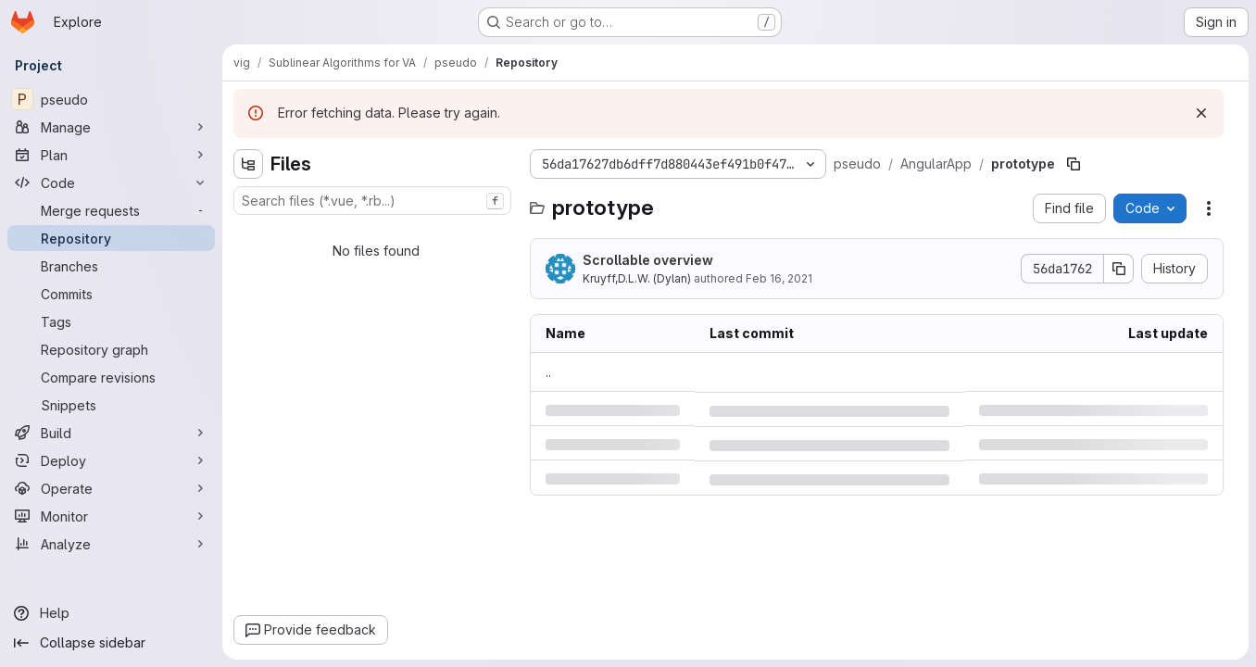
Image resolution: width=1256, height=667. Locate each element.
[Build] (111, 433)
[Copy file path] (1073, 164)
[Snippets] (111, 405)
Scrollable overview (648, 260)
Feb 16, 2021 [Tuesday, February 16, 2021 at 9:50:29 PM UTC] (779, 278)
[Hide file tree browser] (248, 164)
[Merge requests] (111, 210)
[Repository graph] (111, 349)
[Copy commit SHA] (1119, 268)
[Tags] (111, 321)
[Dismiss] (1201, 113)
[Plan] (111, 155)
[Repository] (111, 238)
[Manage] (111, 127)
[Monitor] (111, 516)
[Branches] (111, 266)
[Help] (111, 613)
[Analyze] (111, 544)
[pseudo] (111, 99)
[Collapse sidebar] (111, 643)
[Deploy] (111, 460)
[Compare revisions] (111, 377)
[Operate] (111, 488)
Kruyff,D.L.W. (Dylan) (637, 278)
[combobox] (372, 200)
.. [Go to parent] (548, 372)
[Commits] (111, 294)
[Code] (111, 182)
